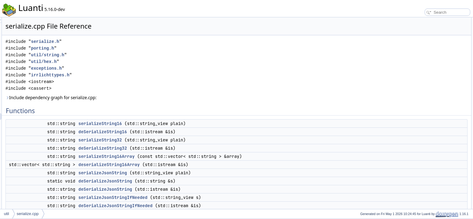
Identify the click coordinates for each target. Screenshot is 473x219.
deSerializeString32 (179, 148)
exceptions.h (122, 68)
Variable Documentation (424, 195)
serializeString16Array (183, 156)
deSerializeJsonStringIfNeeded (192, 205)
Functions (413, 21)
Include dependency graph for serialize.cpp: (127, 97)
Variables (412, 101)
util (6, 213)
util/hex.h (120, 61)
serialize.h (121, 41)
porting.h (118, 48)
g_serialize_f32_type (426, 108)
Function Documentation (425, 114)
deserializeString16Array (185, 164)
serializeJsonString (179, 173)
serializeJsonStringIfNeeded (189, 197)
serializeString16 (176, 123)
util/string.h (123, 55)
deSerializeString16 (179, 131)
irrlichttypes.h (126, 75)
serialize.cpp (28, 213)
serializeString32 (176, 140)
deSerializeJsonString (181, 181)
